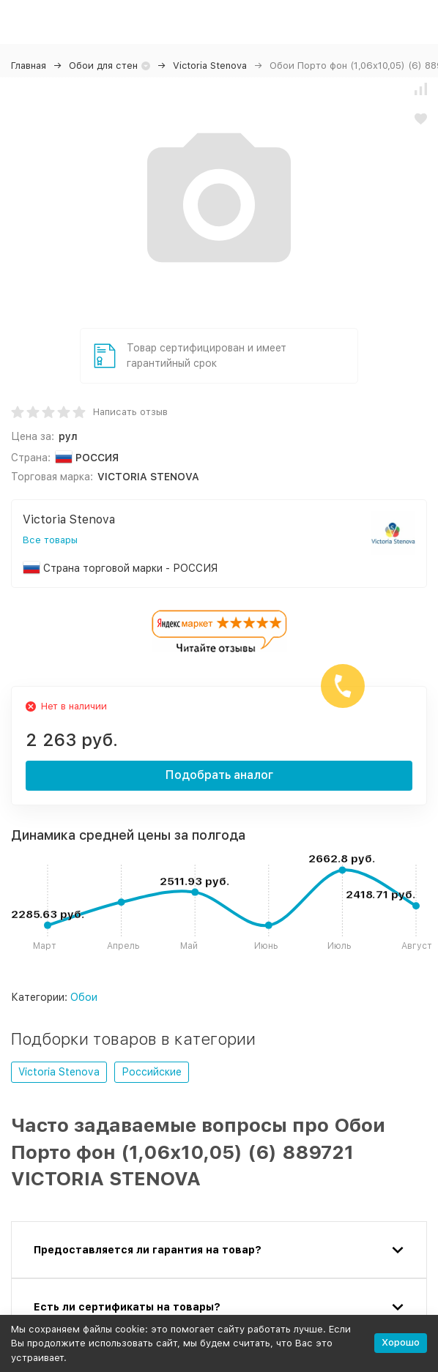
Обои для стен (103, 65)
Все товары (50, 539)
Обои (83, 997)
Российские (152, 1072)
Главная (28, 65)
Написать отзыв (130, 411)
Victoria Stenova (210, 65)
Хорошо (401, 1342)
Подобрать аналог (219, 775)
